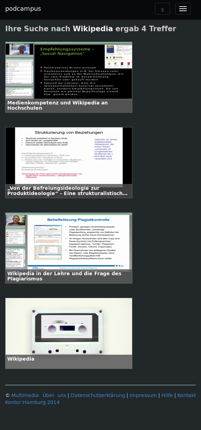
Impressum (143, 395)
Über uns (54, 395)
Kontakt (186, 395)
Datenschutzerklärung (98, 395)
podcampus (23, 8)
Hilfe (167, 395)
